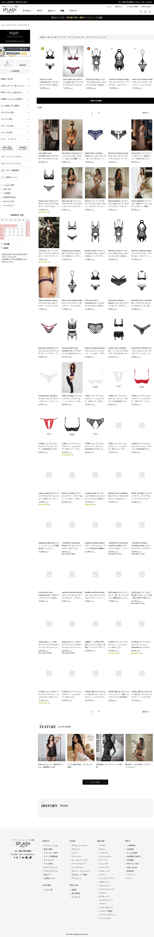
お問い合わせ (146, 6)
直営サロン (119, 6)
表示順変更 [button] (95, 101)
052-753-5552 (127, 2)
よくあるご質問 (132, 6)
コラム (109, 6)
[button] (141, 11)
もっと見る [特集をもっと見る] (95, 782)
